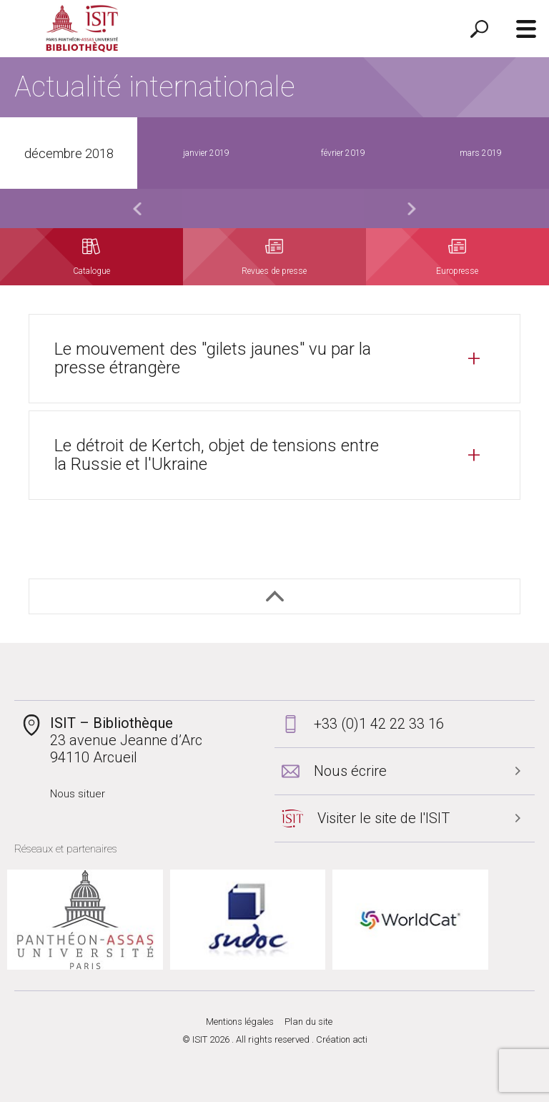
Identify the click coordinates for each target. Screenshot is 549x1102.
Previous (137, 208)
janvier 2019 (206, 153)
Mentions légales (240, 1021)
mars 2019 (481, 153)
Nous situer (77, 793)
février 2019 (343, 153)
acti (359, 1039)
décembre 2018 (69, 153)
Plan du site (308, 1021)
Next (411, 208)
